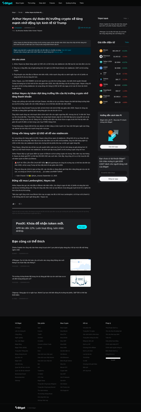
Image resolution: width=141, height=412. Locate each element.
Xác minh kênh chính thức (91, 334)
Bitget (14, 12)
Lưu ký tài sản (87, 354)
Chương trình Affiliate (89, 347)
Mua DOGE (63, 337)
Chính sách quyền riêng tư (114, 347)
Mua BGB (63, 344)
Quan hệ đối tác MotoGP (22, 370)
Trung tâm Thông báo (21, 351)
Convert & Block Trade (44, 344)
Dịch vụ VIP (86, 344)
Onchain (40, 337)
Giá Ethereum (64, 357)
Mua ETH (63, 334)
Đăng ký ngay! (58, 52)
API (39, 367)
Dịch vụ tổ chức (88, 351)
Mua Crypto (63, 328)
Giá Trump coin (65, 387)
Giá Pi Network (64, 377)
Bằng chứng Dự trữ (21, 354)
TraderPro (41, 370)
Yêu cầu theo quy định (112, 334)
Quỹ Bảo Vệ (18, 357)
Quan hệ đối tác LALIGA (22, 367)
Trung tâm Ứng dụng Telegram (47, 384)
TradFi (40, 334)
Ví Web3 (40, 374)
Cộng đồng (18, 334)
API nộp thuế (87, 370)
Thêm (127, 42)
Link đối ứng (19, 364)
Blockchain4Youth (20, 374)
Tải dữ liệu (86, 357)
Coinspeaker (18, 28)
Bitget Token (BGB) (21, 347)
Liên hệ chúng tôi (20, 331)
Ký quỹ (40, 347)
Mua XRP (63, 341)
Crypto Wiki (63, 370)
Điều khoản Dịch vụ (112, 351)
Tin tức (20, 12)
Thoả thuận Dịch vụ (112, 328)
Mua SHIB (63, 347)
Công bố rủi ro (110, 354)
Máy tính (63, 364)
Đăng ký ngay (113, 179)
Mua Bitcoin (63, 331)
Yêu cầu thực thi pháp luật (114, 331)
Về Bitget (18, 328)
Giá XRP (63, 374)
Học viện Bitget (19, 341)
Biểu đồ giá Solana (66, 361)
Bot (39, 364)
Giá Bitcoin (63, 354)
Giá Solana (63, 384)
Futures (40, 331)
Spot (39, 328)
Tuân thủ (108, 337)
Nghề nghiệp (19, 337)
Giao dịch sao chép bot (45, 361)
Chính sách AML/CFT (112, 344)
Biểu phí (85, 367)
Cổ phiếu (40, 341)
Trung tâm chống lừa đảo (90, 337)
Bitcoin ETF (63, 367)
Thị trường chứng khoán (45, 394)
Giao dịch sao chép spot (45, 354)
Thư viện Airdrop (43, 390)
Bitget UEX (18, 361)
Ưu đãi (85, 361)
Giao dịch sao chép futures (46, 357)
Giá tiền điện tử (65, 351)
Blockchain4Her (20, 377)
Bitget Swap (41, 380)
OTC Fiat (40, 377)
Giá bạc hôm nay (43, 400)
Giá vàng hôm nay (43, 397)
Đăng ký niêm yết (88, 341)
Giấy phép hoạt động (112, 341)
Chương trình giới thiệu (90, 364)
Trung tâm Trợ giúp (89, 331)
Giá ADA (63, 380)
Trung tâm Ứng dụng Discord (46, 387)
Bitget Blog (18, 344)
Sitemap (17, 380)
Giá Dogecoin (64, 390)
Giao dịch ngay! (66, 50)
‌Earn (39, 351)
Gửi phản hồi (87, 328)
